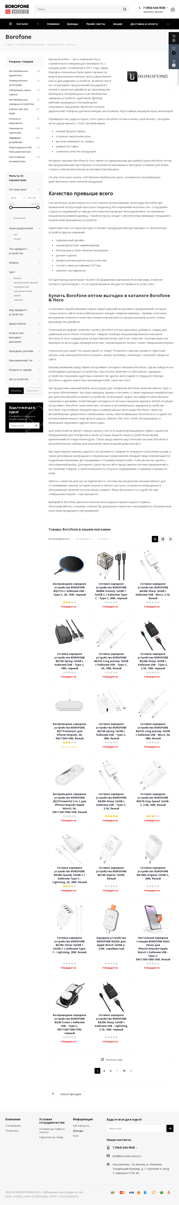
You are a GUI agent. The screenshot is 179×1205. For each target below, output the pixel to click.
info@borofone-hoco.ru (127, 1156)
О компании (13, 1125)
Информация (83, 1119)
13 (124, 1070)
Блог (76, 1135)
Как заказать (81, 1125)
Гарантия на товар (51, 1137)
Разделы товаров (21, 61)
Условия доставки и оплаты (52, 1130)
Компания (12, 1119)
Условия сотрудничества (52, 1120)
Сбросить (32, 390)
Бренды (78, 1130)
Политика (11, 1130)
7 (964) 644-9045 (154, 8)
